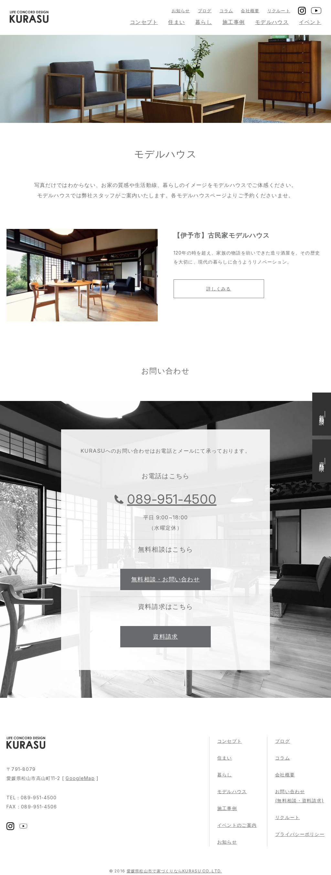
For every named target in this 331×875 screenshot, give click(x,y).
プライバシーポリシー (300, 834)
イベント (310, 22)
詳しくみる (218, 288)
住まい (176, 22)
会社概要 (250, 10)
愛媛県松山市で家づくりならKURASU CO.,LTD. (174, 871)
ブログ (205, 10)
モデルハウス (272, 22)
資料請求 (165, 636)
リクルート (278, 10)
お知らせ (181, 10)
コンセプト (144, 22)
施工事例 (233, 22)
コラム (226, 10)
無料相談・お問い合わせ (165, 579)
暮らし (203, 22)
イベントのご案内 (237, 825)
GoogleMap (80, 778)
